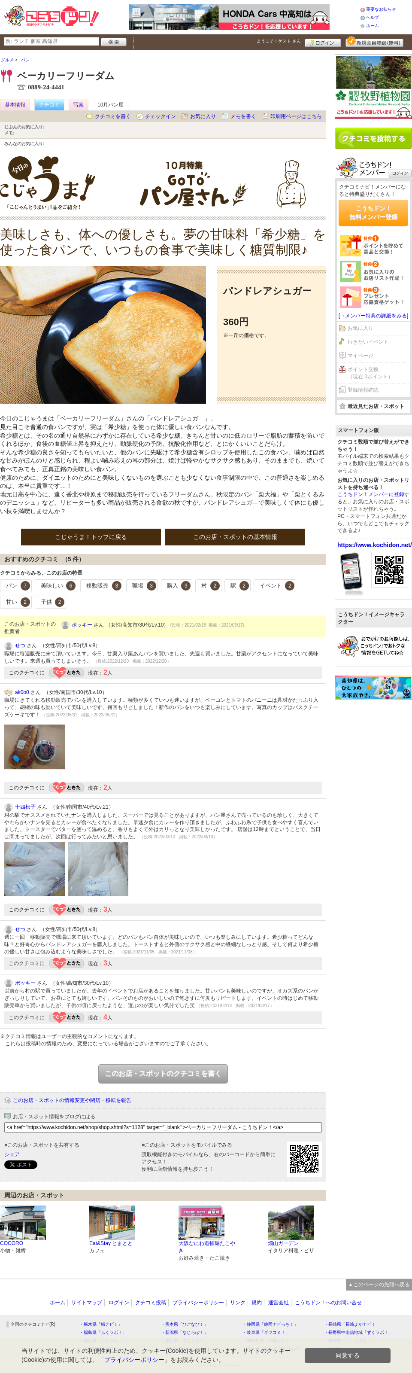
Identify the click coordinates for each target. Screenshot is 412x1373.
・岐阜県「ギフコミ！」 (266, 1332)
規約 (256, 1303)
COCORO (11, 1243)
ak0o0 (22, 692)
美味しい (58, 586)
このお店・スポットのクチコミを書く (163, 1073)
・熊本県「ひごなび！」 (184, 1324)
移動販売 (103, 586)
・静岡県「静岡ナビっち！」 (270, 1324)
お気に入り (203, 116)
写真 (78, 105)
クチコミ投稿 (150, 1303)
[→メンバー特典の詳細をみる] (374, 316)
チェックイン (160, 116)
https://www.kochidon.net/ (374, 545)
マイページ (360, 356)
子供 (53, 602)
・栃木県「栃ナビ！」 (100, 1324)
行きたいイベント (368, 342)
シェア (12, 1154)
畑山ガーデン (283, 1243)
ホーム (372, 25)
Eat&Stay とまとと (111, 1243)
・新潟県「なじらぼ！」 (184, 1332)
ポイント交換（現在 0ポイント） (370, 373)
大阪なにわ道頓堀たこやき (207, 1247)
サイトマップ (86, 1303)
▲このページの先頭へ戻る (379, 1285)
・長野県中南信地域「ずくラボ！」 (358, 1332)
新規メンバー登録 (374, 41)
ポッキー (82, 625)
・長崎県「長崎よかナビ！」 (352, 1324)
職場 (144, 586)
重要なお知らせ (381, 9)
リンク (237, 1303)
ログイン (323, 41)
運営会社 (278, 1303)
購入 (179, 586)
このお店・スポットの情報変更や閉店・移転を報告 (72, 1100)
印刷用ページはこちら (296, 116)
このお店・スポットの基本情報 (235, 536)
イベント (277, 586)
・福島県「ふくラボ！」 (103, 1332)
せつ (20, 645)
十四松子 (25, 807)
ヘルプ (372, 17)
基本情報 (15, 105)
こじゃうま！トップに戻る (91, 536)
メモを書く (243, 116)
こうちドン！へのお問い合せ (328, 1303)
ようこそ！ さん (279, 41)
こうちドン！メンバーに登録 (370, 494)
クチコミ (49, 105)
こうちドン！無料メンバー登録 (373, 212)
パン (18, 586)
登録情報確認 (363, 390)
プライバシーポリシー (198, 1303)
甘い (18, 602)
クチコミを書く (113, 116)
